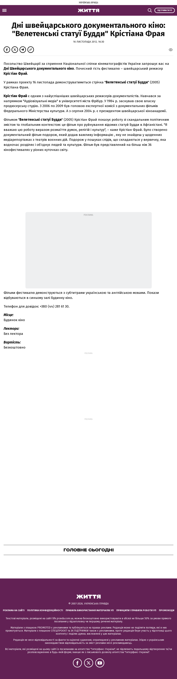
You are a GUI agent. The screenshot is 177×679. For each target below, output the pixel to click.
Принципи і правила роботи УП (136, 610)
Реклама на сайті (14, 610)
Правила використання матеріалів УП (90, 610)
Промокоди (166, 610)
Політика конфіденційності (45, 610)
